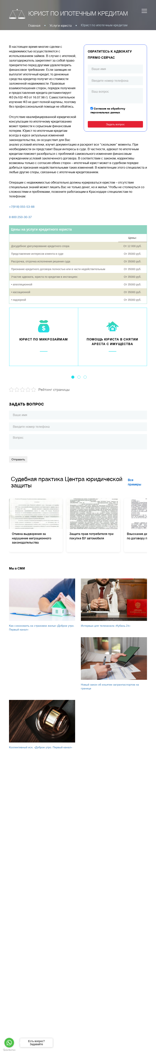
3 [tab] (85, 377)
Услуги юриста (61, 25)
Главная (34, 25)
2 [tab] (78, 377)
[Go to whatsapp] (9, 1042)
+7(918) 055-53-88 (21, 206)
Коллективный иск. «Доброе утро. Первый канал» (40, 747)
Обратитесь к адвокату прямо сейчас (110, 54)
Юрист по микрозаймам (43, 339)
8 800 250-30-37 (20, 217)
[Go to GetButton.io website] (9, 1050)
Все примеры (134, 482)
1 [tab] (72, 377)
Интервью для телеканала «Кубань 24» (105, 625)
